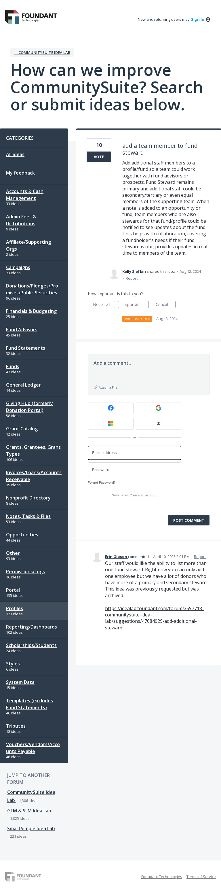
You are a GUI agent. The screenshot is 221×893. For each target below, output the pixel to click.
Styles (13, 664)
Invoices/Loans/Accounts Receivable (34, 476)
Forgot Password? (102, 482)
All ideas (15, 154)
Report (200, 556)
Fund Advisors (21, 329)
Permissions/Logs (25, 571)
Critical (166, 305)
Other (13, 553)
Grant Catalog (22, 428)
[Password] (134, 469)
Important (133, 305)
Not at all (104, 305)
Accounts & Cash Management (24, 194)
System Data (20, 682)
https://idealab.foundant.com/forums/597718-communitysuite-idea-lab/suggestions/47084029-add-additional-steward (154, 618)
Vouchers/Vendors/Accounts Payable (33, 747)
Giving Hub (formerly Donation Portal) (29, 406)
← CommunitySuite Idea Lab (42, 52)
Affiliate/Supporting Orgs (28, 245)
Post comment (188, 520)
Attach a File (108, 387)
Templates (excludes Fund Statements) (29, 704)
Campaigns (18, 267)
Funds (12, 366)
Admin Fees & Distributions (21, 220)
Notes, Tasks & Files (28, 516)
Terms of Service (201, 876)
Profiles (14, 608)
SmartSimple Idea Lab (31, 828)
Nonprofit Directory (28, 498)
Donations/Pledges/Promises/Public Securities (32, 289)
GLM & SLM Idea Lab (29, 810)
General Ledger (23, 385)
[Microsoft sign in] (111, 424)
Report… (133, 278)
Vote (99, 156)
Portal (13, 590)
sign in (197, 19)
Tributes (16, 726)
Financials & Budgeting (31, 311)
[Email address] (134, 453)
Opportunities (22, 534)
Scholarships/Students (31, 645)
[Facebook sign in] (111, 408)
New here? (135, 495)
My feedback (20, 173)
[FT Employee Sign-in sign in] (159, 424)
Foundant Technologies (161, 876)
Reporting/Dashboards (31, 627)
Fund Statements (25, 348)
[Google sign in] (159, 408)
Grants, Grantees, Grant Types (33, 450)
